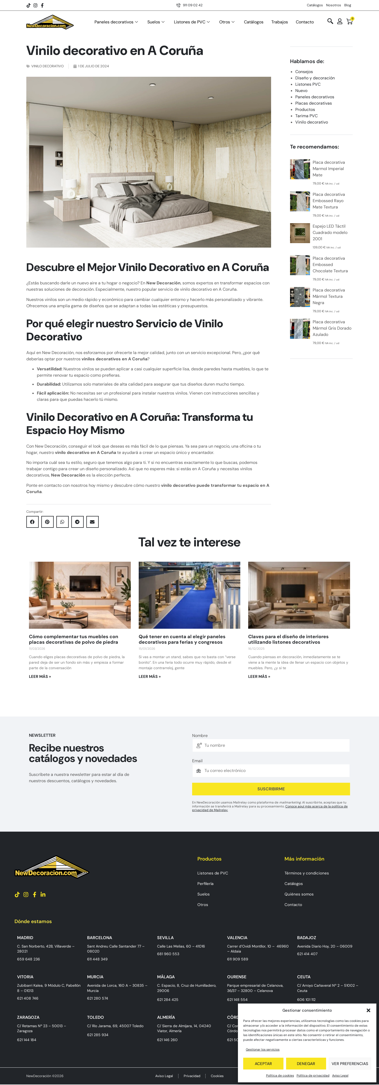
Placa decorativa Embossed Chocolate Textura (330, 264)
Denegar (306, 1063)
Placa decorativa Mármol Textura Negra (329, 296)
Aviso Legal (340, 1075)
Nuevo (301, 90)
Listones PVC (308, 84)
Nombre (200, 736)
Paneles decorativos (116, 22)
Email (197, 761)
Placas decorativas (313, 103)
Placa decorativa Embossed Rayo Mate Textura (329, 201)
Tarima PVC (306, 116)
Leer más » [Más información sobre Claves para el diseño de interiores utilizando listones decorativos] (259, 676)
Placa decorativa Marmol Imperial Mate (329, 169)
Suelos (155, 22)
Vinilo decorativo (47, 66)
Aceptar (263, 1063)
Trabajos (279, 22)
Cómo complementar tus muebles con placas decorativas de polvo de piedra (73, 639)
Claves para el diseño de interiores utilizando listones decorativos (288, 639)
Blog (347, 5)
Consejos (304, 71)
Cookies (217, 1076)
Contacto (305, 22)
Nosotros (333, 5)
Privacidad (192, 1076)
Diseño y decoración (315, 78)
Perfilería (205, 883)
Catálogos (315, 5)
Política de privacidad (313, 1075)
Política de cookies (280, 1075)
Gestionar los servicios (263, 1049)
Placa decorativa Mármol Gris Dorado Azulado (332, 328)
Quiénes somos (299, 894)
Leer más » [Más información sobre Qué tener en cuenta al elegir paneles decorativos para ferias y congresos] (150, 676)
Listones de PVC (192, 22)
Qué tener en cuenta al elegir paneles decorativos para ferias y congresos (182, 639)
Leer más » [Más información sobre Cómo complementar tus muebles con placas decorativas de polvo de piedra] (40, 676)
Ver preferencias (350, 1063)
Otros (227, 22)
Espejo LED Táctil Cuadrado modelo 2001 (330, 232)
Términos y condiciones (307, 873)
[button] (368, 1010)
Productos (305, 109)
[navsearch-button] (330, 21)
